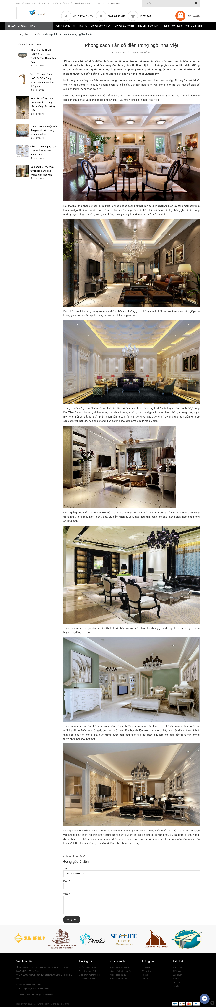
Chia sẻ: (67, 856)
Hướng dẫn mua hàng (88, 967)
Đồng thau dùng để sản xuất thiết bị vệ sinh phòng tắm (43, 150)
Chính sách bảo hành (119, 979)
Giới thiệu (177, 971)
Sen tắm (83, 26)
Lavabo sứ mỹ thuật (101, 26)
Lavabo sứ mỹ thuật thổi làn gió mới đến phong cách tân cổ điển (44, 130)
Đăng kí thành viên (87, 979)
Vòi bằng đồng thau (66, 26)
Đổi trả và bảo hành (87, 971)
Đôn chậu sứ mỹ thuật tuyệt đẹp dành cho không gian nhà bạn (42, 170)
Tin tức (176, 979)
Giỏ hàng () (194, 16)
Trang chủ (146, 967)
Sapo (68, 1004)
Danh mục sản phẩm (22, 26)
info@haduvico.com (44, 995)
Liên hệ (176, 986)
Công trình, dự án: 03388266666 (35, 989)
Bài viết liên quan (28, 44)
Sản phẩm (146, 971)
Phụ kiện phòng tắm (148, 26)
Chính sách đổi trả (118, 975)
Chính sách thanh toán (120, 967)
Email (66, 881)
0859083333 (24, 995)
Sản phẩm (177, 975)
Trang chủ (177, 967)
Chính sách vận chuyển (120, 971)
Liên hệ (145, 979)
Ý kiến (66, 894)
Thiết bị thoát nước (172, 26)
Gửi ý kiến (71, 919)
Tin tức (145, 975)
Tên (65, 868)
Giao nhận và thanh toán (90, 975)
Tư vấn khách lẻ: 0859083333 (32, 985)
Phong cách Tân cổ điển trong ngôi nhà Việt (131, 45)
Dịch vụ (176, 982)
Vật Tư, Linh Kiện (193, 26)
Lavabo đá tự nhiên (125, 26)
